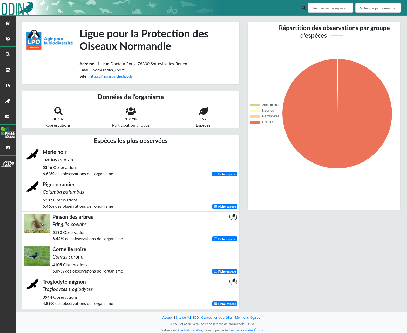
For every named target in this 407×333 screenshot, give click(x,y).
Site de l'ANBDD (187, 318)
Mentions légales (247, 318)
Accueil (167, 318)
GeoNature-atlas (190, 330)
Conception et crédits (217, 318)
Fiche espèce (225, 174)
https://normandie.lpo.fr (111, 75)
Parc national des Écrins (246, 330)
